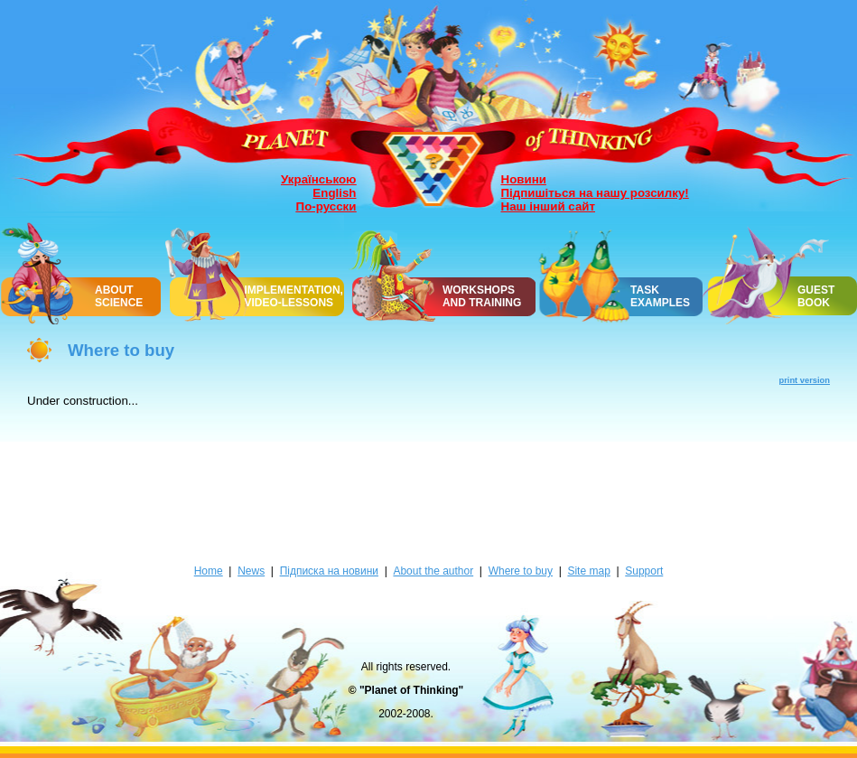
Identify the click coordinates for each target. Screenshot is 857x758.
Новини (523, 179)
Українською (318, 179)
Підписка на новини (329, 571)
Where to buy (521, 571)
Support (644, 571)
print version (805, 380)
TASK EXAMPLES (660, 296)
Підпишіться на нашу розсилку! (595, 193)
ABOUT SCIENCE (119, 296)
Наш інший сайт (548, 206)
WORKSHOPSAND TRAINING (481, 296)
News (251, 571)
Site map (588, 571)
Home (208, 571)
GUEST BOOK (815, 296)
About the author (433, 571)
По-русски (326, 206)
